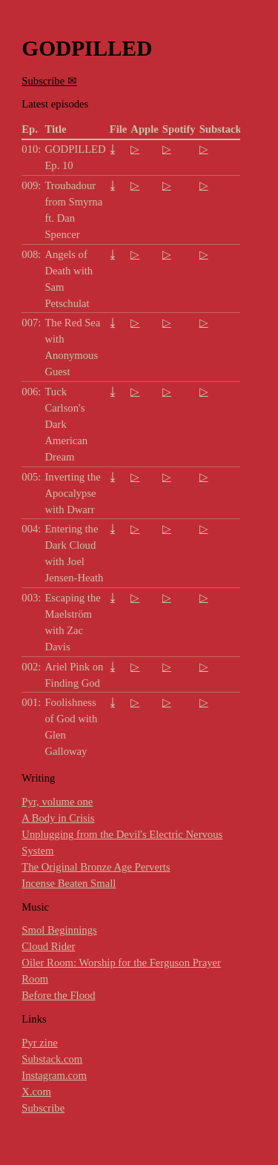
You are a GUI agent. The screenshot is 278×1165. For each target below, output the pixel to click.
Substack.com (51, 1059)
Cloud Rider (48, 946)
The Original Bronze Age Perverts (95, 867)
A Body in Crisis (57, 818)
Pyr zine (39, 1043)
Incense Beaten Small (68, 883)
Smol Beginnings (58, 930)
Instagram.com (54, 1075)
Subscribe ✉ (48, 81)
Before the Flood (58, 995)
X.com (35, 1092)
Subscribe (42, 1108)
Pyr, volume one (57, 802)
